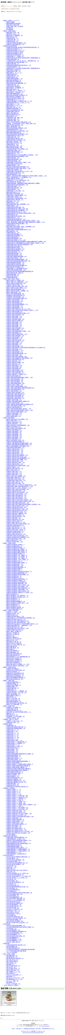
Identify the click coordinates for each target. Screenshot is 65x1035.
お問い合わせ (19, 1028)
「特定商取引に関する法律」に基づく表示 (32, 1028)
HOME (13, 1028)
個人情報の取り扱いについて (48, 1028)
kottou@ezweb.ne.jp (45, 1025)
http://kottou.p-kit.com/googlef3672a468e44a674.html (33, 1032)
